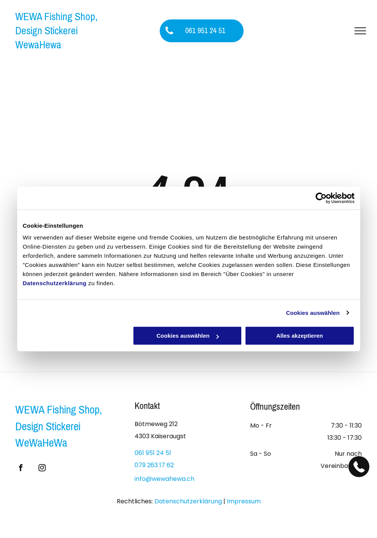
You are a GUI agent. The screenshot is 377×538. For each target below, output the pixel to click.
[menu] (360, 31)
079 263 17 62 (154, 465)
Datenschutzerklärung (55, 283)
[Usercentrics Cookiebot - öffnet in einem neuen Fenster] (321, 198)
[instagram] (42, 469)
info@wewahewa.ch (164, 478)
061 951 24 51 (153, 453)
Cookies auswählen (313, 313)
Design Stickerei (47, 426)
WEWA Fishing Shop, (58, 409)
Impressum (244, 501)
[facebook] (20, 469)
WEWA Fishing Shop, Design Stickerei (56, 23)
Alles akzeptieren (299, 335)
